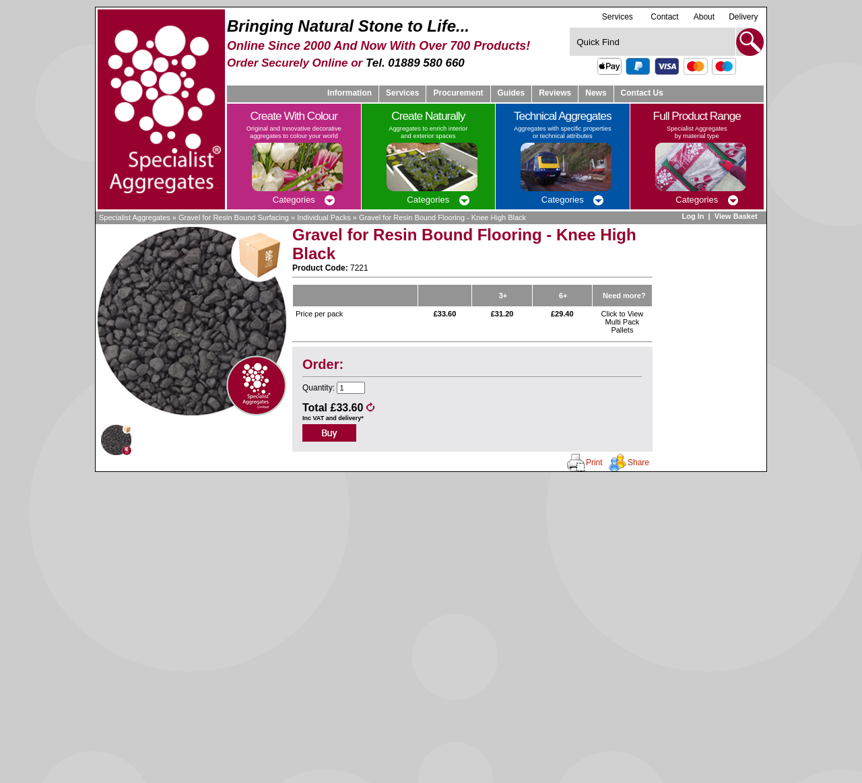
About (704, 17)
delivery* (351, 418)
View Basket (737, 216)
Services (617, 16)
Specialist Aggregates (134, 217)
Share (638, 462)
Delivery (743, 17)
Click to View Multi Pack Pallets (622, 322)
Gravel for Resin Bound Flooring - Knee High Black (442, 217)
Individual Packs (324, 217)
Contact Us (642, 93)
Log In (693, 216)
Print (594, 462)
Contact (664, 17)
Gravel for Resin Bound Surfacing (233, 217)
